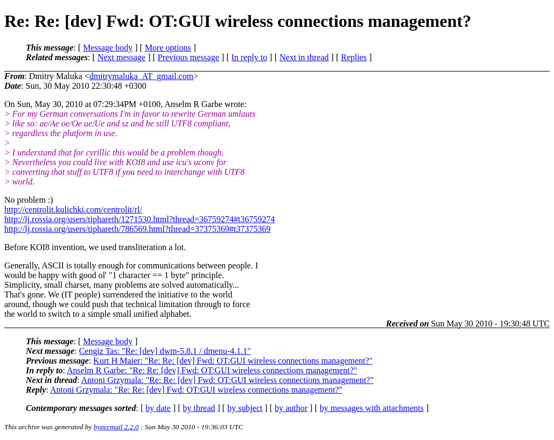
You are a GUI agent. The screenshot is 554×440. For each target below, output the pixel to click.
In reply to (250, 57)
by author (291, 408)
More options (168, 47)
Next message (121, 57)
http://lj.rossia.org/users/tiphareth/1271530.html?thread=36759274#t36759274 (139, 219)
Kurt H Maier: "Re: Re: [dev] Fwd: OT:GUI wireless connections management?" (233, 360)
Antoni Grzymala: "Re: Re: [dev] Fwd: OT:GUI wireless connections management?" (227, 380)
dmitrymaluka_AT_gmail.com (141, 76)
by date (158, 408)
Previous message (188, 57)
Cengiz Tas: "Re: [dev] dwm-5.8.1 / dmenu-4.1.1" (165, 351)
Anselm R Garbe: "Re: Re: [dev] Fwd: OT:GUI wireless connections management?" (212, 370)
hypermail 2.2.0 (116, 427)
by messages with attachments (372, 408)
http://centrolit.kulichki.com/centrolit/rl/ (73, 209)
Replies (354, 57)
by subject (244, 408)
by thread (199, 408)
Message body (107, 47)
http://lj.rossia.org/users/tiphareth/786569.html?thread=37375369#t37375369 (137, 228)
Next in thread (304, 57)
